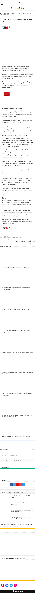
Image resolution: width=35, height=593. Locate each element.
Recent (3, 492)
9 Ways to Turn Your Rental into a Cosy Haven (16, 436)
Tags (22, 492)
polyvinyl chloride (23, 138)
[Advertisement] (17, 48)
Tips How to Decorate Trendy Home (22, 242)
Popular (9, 492)
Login (33, 449)
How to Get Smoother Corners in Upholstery (15, 268)
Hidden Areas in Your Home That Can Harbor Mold (17, 352)
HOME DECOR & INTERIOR (12, 13)
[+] (23, 460)
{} (21, 460)
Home (2, 13)
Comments (16, 492)
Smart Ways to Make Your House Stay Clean (13, 238)
